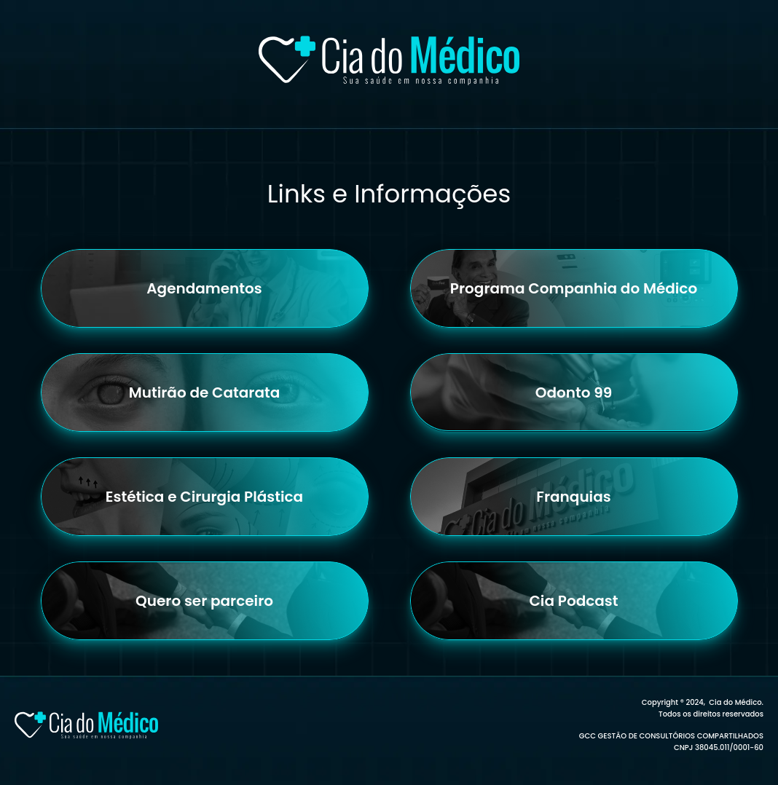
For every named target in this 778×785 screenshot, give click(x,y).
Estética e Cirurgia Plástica (204, 496)
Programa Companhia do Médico (573, 288)
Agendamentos (204, 288)
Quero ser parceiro (204, 601)
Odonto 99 (574, 392)
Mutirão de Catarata (204, 392)
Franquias (573, 496)
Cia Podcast (574, 601)
